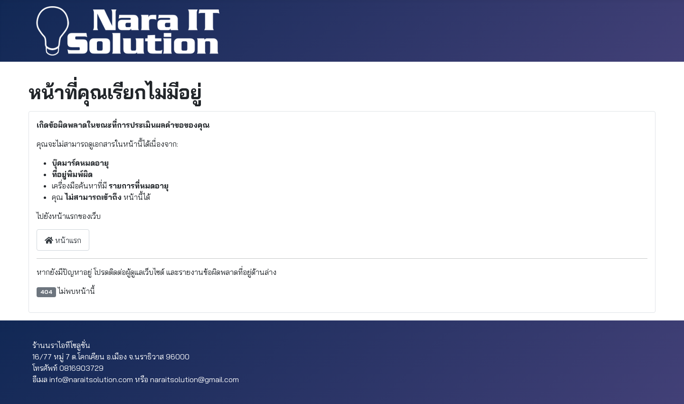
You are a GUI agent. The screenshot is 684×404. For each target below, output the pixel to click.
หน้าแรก (63, 240)
